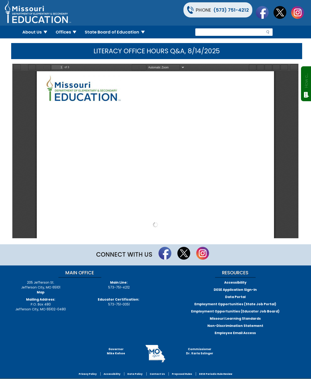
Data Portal (235, 297)
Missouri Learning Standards (235, 318)
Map (40, 292)
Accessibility (235, 282)
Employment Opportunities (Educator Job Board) (235, 311)
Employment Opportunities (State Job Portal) (235, 304)
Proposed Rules (182, 374)
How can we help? (306, 79)
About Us (36, 32)
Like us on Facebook (264, 12)
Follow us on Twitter (282, 12)
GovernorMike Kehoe (116, 351)
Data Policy (134, 374)
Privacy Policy (88, 374)
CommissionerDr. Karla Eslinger (199, 351)
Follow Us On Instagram (300, 12)
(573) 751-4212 (231, 10)
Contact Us (157, 374)
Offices (68, 32)
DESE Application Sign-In (235, 289)
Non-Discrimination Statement (235, 325)
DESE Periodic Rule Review (215, 374)
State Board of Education (117, 32)
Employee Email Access (235, 333)
